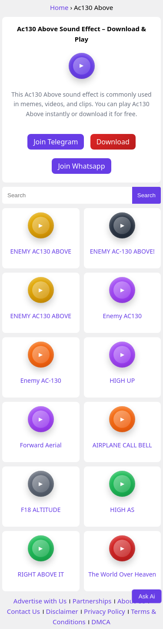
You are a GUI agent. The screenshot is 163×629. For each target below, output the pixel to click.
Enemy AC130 (122, 316)
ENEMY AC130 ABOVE (40, 251)
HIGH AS (122, 509)
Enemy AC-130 (40, 380)
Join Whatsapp (81, 166)
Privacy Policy (104, 611)
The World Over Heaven (122, 574)
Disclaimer (62, 611)
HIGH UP (122, 380)
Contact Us (23, 611)
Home (59, 7)
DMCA (100, 621)
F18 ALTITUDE (40, 509)
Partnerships (92, 600)
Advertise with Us (40, 600)
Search (146, 195)
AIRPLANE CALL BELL (122, 445)
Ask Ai (147, 596)
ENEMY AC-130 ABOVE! (122, 251)
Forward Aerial (41, 445)
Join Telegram (55, 142)
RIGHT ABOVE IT (40, 574)
